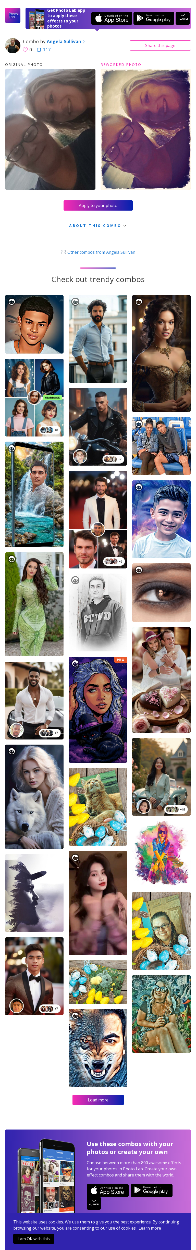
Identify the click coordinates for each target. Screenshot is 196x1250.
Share (160, 45)
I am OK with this (34, 1239)
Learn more (150, 1228)
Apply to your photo (98, 205)
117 (44, 49)
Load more (98, 1100)
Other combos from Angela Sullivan (98, 252)
